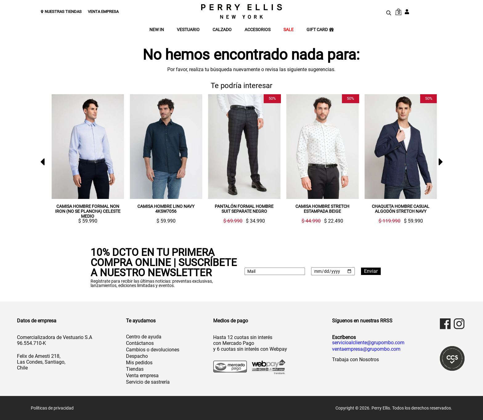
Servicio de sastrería (148, 382)
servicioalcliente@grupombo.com (368, 342)
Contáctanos (140, 343)
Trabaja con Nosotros (355, 359)
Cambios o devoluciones (152, 350)
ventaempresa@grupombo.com (366, 349)
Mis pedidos (139, 362)
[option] (85, 159)
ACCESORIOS (257, 29)
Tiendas (135, 369)
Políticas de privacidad (52, 408)
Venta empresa (142, 375)
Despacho (137, 356)
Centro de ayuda (143, 337)
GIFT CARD (320, 29)
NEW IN (156, 29)
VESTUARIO (188, 29)
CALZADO (222, 29)
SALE (288, 29)
